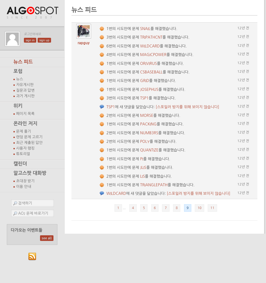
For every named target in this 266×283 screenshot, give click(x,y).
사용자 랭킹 (25, 148)
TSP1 (144, 98)
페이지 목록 (25, 114)
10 (199, 208)
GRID (144, 81)
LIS (142, 176)
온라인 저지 (25, 123)
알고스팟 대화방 (29, 173)
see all (47, 238)
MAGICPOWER (153, 55)
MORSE (146, 115)
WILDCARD (150, 46)
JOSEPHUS (149, 89)
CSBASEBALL (151, 72)
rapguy (84, 43)
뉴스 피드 (23, 61)
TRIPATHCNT (151, 37)
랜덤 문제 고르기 (29, 137)
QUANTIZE (149, 150)
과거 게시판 (25, 96)
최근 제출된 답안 (29, 142)
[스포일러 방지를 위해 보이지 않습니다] (187, 107)
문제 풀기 (23, 131)
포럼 (18, 71)
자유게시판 (25, 85)
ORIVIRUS (148, 63)
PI (141, 159)
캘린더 (20, 163)
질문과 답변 (25, 90)
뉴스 (19, 79)
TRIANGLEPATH (154, 185)
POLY (145, 141)
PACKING (148, 124)
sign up (44, 40)
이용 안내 (23, 186)
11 (212, 208)
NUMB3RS (149, 133)
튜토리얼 (23, 154)
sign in (30, 40)
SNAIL (145, 29)
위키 (18, 105)
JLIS (143, 167)
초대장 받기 (25, 181)
